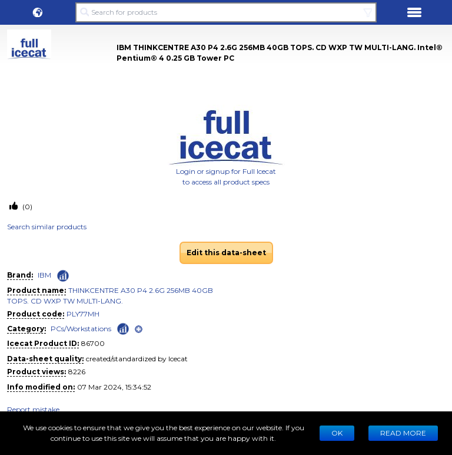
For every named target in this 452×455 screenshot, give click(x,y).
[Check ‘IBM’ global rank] (63, 276)
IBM (44, 275)
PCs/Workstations (81, 328)
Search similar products (47, 226)
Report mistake (33, 409)
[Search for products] (226, 12)
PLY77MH (83, 313)
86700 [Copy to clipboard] (93, 343)
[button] (37, 12)
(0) (26, 206)
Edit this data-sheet (226, 252)
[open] (138, 329)
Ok (337, 432)
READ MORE (403, 432)
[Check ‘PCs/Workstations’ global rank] (123, 328)
